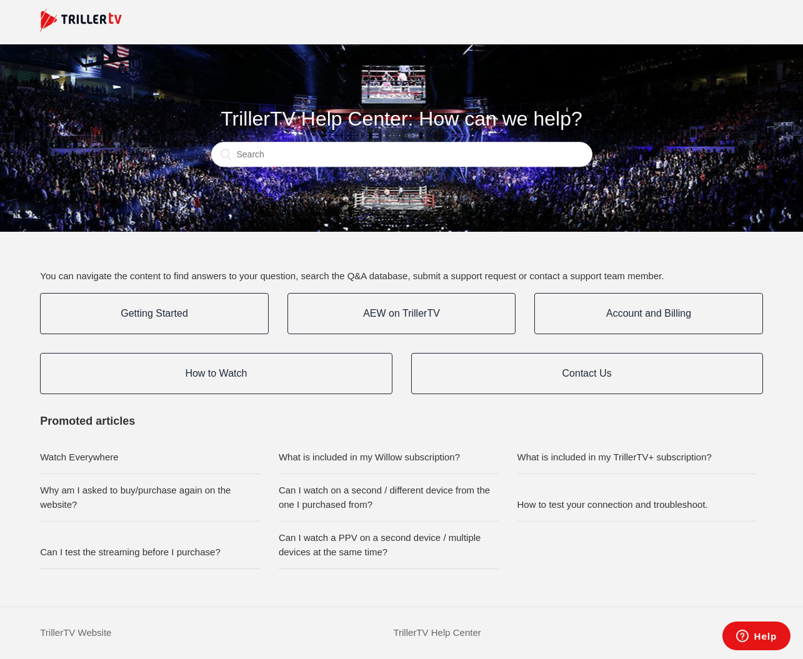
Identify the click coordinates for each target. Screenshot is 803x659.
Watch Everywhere (79, 457)
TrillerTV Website (75, 632)
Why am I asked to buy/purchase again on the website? (135, 497)
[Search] (401, 154)
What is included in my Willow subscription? (369, 457)
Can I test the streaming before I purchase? (130, 552)
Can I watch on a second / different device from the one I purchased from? (384, 497)
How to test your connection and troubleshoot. (612, 504)
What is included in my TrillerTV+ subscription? (614, 457)
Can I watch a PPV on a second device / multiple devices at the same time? (380, 544)
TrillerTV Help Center (437, 632)
